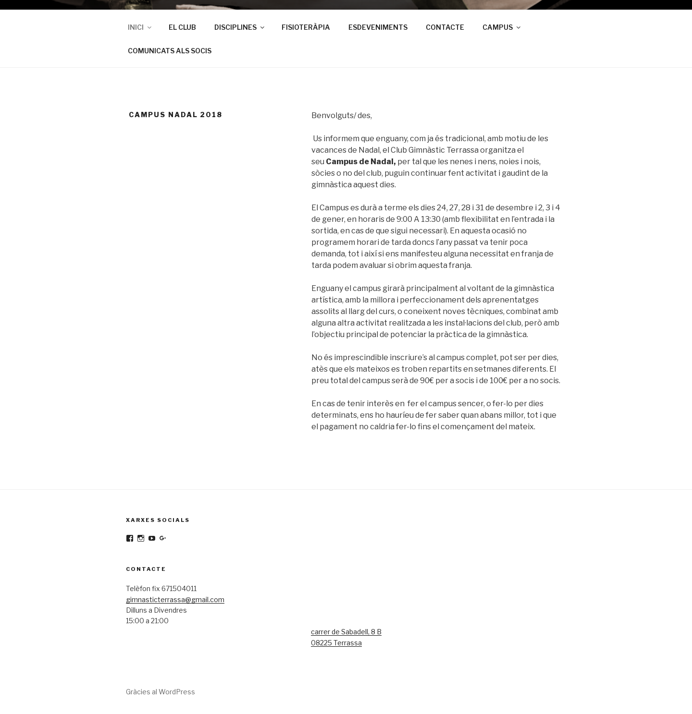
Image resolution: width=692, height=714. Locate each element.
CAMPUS (502, 27)
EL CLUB (182, 27)
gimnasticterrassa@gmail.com (175, 599)
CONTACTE (445, 27)
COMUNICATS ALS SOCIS (169, 51)
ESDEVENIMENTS (378, 27)
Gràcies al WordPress (160, 692)
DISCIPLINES (240, 27)
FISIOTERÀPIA (306, 27)
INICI (140, 27)
